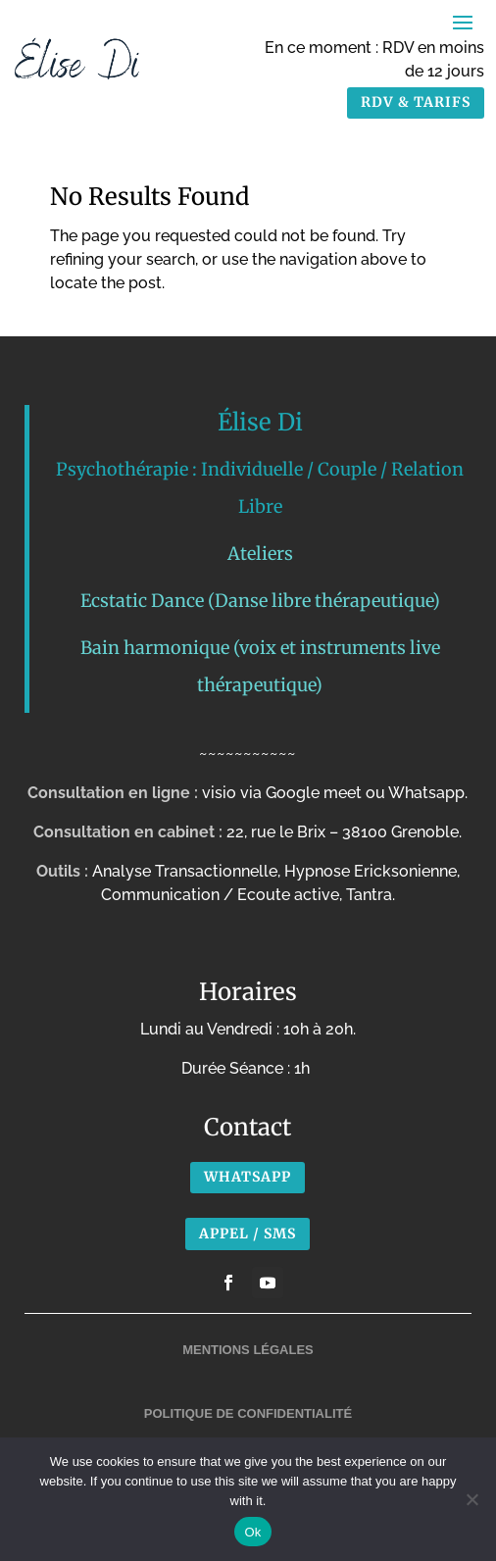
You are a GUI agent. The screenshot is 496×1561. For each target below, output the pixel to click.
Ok (252, 1532)
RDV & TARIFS (416, 102)
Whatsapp (247, 1176)
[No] (471, 1499)
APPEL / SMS (247, 1233)
